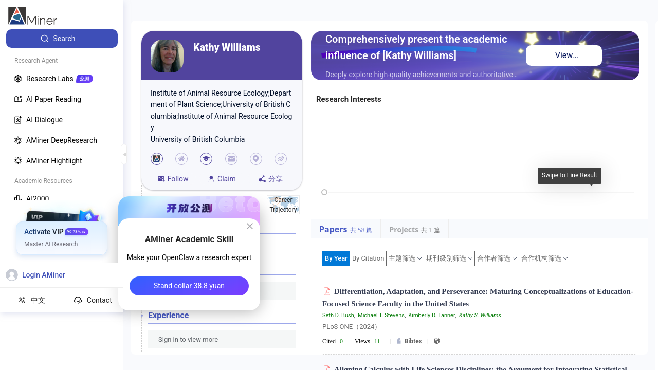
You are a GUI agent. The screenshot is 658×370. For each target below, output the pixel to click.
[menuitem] (62, 38)
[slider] (324, 192)
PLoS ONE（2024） (351, 326)
